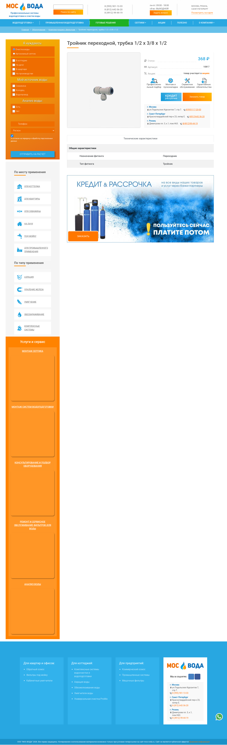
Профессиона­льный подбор (154, 85)
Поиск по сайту (68, 12)
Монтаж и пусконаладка (170, 85)
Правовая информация (199, 742)
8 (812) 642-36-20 (113, 9)
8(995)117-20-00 (193, 109)
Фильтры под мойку (36, 675)
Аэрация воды (81, 682)
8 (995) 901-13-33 (113, 6)
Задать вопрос (160, 13)
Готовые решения (106, 23)
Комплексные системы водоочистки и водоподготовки (86, 673)
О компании (206, 23)
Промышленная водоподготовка (65, 23)
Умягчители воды (83, 693)
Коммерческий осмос (133, 669)
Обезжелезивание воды (87, 687)
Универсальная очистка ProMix (91, 699)
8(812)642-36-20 (197, 116)
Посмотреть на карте (202, 12)
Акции (161, 23)
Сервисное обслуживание (187, 85)
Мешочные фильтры (133, 681)
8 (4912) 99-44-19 (113, 12)
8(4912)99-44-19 (190, 123)
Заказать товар (197, 97)
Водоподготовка (22, 23)
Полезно (182, 23)
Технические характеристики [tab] (140, 138)
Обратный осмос (35, 669)
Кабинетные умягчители (39, 681)
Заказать (83, 236)
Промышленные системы (135, 675)
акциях (205, 73)
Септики (139, 23)
